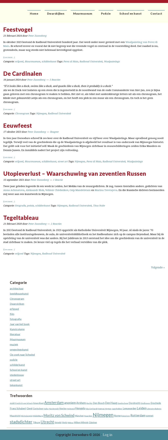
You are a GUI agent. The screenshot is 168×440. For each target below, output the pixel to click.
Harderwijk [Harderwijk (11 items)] (54, 409)
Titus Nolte (99, 205)
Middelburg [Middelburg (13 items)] (38, 416)
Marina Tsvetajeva (106, 190)
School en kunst (18, 369)
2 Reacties (56, 223)
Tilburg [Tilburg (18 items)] (36, 422)
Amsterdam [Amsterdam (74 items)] (54, 402)
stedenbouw (17, 374)
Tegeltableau (21, 217)
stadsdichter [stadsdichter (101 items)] (21, 421)
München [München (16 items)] (79, 415)
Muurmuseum (32, 61)
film (12, 313)
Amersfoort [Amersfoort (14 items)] (38, 403)
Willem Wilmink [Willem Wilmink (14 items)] (81, 422)
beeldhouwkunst (19, 293)
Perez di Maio (70, 61)
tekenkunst (16, 385)
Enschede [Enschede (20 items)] (156, 403)
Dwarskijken (17, 303)
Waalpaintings (112, 61)
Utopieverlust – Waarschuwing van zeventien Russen (74, 173)
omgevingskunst (19, 349)
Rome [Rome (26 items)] (117, 415)
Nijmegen (41, 113)
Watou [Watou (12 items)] (71, 422)
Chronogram (22, 113)
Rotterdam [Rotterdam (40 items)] (137, 415)
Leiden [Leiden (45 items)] (142, 408)
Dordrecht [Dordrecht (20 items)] (134, 403)
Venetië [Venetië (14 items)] (58, 422)
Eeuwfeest (17, 125)
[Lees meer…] (9, 57)
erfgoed (19, 61)
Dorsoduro (15, 10)
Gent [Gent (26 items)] (29, 408)
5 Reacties (55, 79)
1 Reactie (58, 180)
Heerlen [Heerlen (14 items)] (63, 408)
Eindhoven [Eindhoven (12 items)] (145, 403)
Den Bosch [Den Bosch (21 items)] (99, 402)
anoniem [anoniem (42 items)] (70, 403)
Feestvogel (17, 29)
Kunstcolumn (17, 329)
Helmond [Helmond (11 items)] (71, 409)
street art (63, 161)
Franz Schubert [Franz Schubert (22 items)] (18, 408)
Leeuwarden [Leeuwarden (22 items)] (129, 408)
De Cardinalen (22, 73)
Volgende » (158, 267)
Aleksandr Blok (35, 190)
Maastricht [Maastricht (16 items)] (15, 415)
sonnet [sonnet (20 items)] (149, 415)
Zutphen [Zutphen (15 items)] (93, 422)
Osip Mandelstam (80, 190)
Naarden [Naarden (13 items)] (88, 416)
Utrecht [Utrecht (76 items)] (47, 422)
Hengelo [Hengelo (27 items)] (80, 408)
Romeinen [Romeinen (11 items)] (125, 416)
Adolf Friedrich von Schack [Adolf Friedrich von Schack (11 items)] (21, 403)
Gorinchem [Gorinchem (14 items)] (38, 408)
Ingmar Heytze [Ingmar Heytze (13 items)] (104, 408)
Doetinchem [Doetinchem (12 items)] (122, 403)
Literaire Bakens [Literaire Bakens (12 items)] (154, 409)
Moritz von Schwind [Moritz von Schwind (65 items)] (58, 415)
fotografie (20, 205)
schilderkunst (49, 61)
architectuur (17, 288)
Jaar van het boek (20, 324)
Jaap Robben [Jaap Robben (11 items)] (117, 409)
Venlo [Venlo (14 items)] (64, 422)
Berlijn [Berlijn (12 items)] (89, 403)
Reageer (54, 131)
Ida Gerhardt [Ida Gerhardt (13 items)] (92, 408)
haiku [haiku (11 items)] (46, 409)
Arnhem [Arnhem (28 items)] (81, 403)
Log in (107, 435)
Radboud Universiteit (91, 61)
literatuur (15, 334)
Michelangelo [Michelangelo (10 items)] (26, 416)
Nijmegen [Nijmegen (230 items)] (103, 415)
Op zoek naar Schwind (22, 354)
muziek (14, 344)
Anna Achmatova (13, 190)
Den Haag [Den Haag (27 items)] (111, 403)
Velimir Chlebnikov (56, 190)
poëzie (30, 205)
